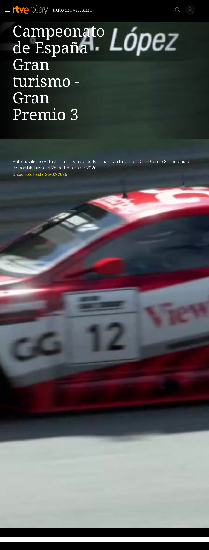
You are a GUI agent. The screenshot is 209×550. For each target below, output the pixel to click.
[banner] (55, 10)
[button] (5, 10)
